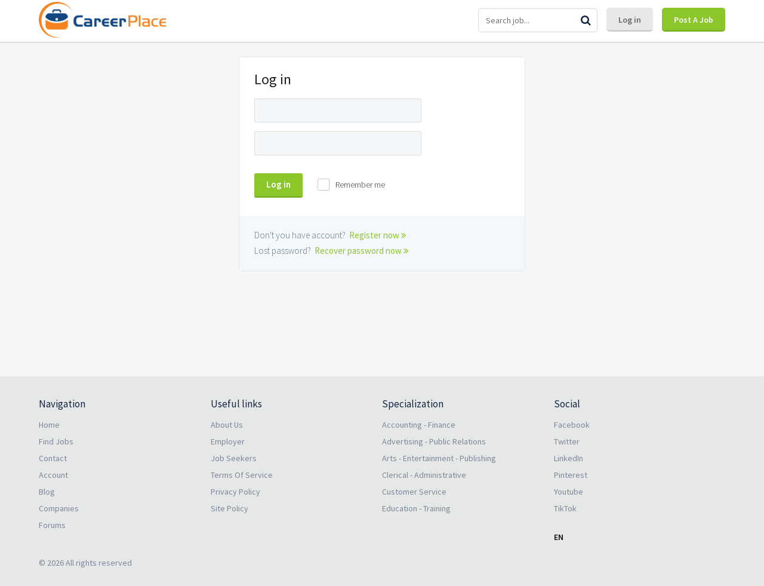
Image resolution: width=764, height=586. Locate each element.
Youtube (568, 491)
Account (53, 475)
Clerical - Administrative (424, 475)
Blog (47, 491)
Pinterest (570, 475)
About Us (227, 424)
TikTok (565, 508)
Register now (377, 235)
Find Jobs (56, 441)
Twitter (567, 441)
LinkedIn (568, 458)
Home (49, 424)
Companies (59, 508)
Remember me (360, 184)
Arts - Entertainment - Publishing (439, 458)
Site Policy (229, 508)
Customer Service (414, 491)
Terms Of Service (242, 475)
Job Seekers (234, 458)
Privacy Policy (235, 491)
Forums (52, 525)
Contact (53, 458)
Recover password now (362, 250)
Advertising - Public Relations (434, 441)
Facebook (572, 424)
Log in (629, 19)
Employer (228, 441)
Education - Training (416, 508)
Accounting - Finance (418, 424)
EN (558, 537)
